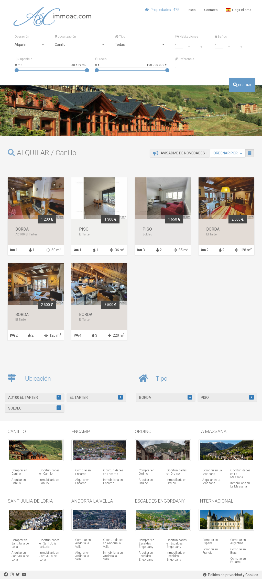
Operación (22, 36)
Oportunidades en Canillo (49, 472)
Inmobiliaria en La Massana (240, 484)
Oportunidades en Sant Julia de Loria (49, 543)
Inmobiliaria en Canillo (49, 481)
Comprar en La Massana (212, 472)
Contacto (211, 10)
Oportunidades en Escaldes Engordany (177, 543)
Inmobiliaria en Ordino (176, 481)
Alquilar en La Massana (211, 481)
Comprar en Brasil (238, 551)
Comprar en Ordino (146, 472)
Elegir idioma (238, 10)
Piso (227, 397)
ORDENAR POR (227, 153)
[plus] (201, 46)
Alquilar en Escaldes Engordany (146, 556)
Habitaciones (186, 36)
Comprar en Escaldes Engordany (146, 543)
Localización (65, 36)
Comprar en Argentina (238, 541)
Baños (221, 36)
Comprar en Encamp (83, 472)
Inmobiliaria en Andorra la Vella (113, 556)
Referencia (184, 59)
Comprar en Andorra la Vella (83, 543)
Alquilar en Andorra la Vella (82, 556)
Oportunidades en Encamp (113, 472)
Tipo (120, 36)
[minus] (189, 46)
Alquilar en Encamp (82, 481)
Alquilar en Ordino (146, 481)
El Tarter (96, 397)
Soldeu (34, 407)
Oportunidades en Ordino (177, 472)
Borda (165, 397)
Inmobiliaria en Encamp (113, 481)
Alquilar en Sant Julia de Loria (20, 556)
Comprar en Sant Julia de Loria (20, 543)
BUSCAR (242, 85)
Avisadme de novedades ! (179, 153)
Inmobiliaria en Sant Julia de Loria (49, 556)
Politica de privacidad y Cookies (230, 575)
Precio (100, 59)
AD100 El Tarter (34, 397)
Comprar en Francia (210, 551)
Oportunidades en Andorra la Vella (113, 543)
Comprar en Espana (210, 541)
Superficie (23, 59)
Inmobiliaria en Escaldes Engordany (176, 556)
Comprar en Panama (238, 560)
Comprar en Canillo (19, 472)
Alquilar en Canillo (19, 481)
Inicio (192, 10)
